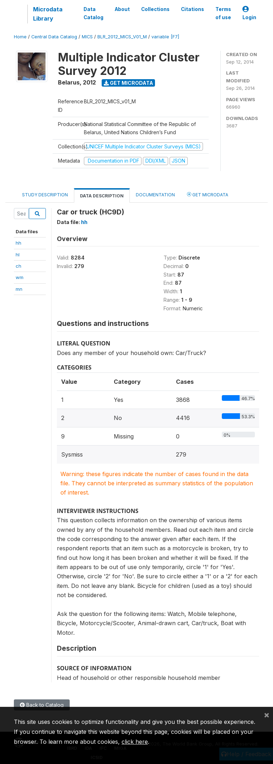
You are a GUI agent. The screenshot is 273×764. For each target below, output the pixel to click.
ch (18, 266)
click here (135, 741)
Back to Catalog (42, 705)
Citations (192, 9)
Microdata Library (48, 14)
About (122, 9)
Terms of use (223, 13)
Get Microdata (128, 83)
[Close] (266, 714)
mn (19, 289)
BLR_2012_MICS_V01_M (122, 36)
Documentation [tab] (155, 194)
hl (18, 254)
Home (20, 36)
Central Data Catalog (54, 36)
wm (19, 277)
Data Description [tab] (102, 195)
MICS (87, 36)
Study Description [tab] (45, 194)
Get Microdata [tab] (207, 194)
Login (249, 13)
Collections (155, 9)
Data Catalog (93, 13)
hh (18, 243)
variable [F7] (165, 36)
